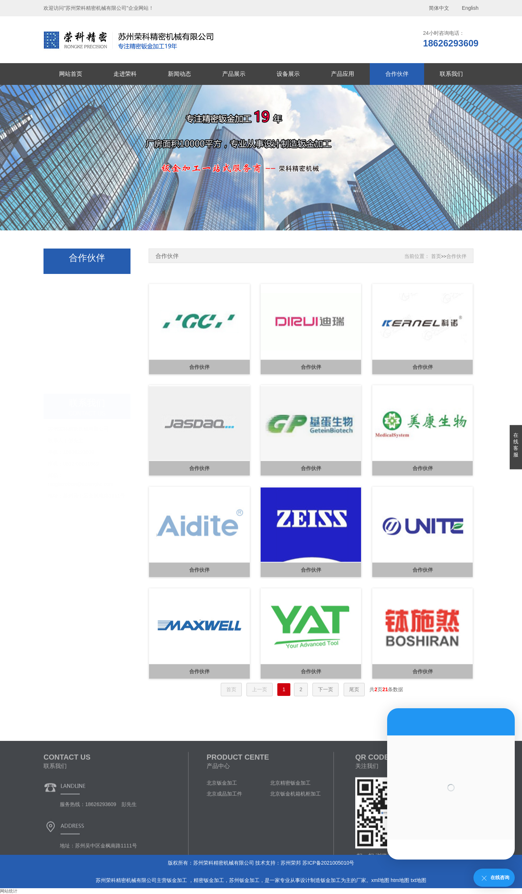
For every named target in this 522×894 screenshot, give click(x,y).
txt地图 (418, 880)
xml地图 (380, 880)
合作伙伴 (397, 74)
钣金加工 (177, 880)
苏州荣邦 (291, 863)
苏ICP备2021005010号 (328, 863)
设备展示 (288, 74)
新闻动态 (179, 74)
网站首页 (70, 74)
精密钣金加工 (209, 880)
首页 (436, 256)
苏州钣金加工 (244, 880)
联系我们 (451, 74)
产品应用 (342, 74)
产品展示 (233, 74)
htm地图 (400, 880)
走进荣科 (125, 74)
